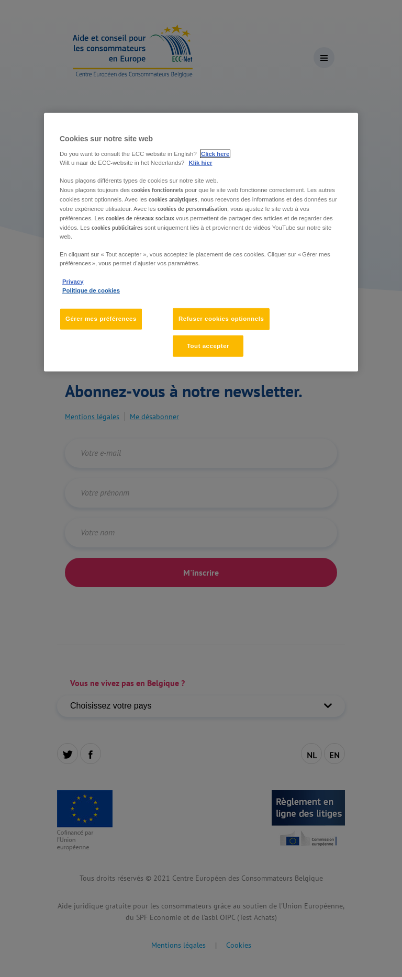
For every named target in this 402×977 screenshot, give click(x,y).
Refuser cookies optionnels (221, 318)
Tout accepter (208, 345)
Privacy (72, 281)
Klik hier (201, 162)
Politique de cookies (91, 290)
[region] (201, 242)
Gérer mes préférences (101, 318)
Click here (215, 153)
